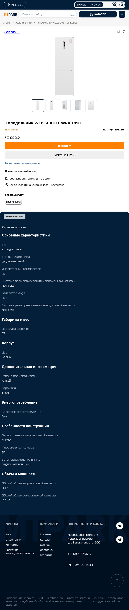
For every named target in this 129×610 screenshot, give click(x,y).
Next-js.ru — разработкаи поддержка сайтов (108, 599)
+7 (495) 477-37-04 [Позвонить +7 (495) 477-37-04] (89, 4)
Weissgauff (12, 32)
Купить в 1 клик (64, 155)
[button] (48, 14)
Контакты (12, 544)
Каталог (6, 22)
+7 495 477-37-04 (80, 554)
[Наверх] (117, 580)
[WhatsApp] (122, 4)
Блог (9, 534)
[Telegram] (119, 526)
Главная (45, 534)
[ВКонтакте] (119, 540)
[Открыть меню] (122, 14)
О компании (13, 539)
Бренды (45, 544)
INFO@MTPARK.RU (80, 565)
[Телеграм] (114, 4)
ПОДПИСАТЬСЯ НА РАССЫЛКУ (87, 523)
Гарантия (46, 555)
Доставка (46, 550)
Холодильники (23, 22)
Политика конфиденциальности (20, 551)
